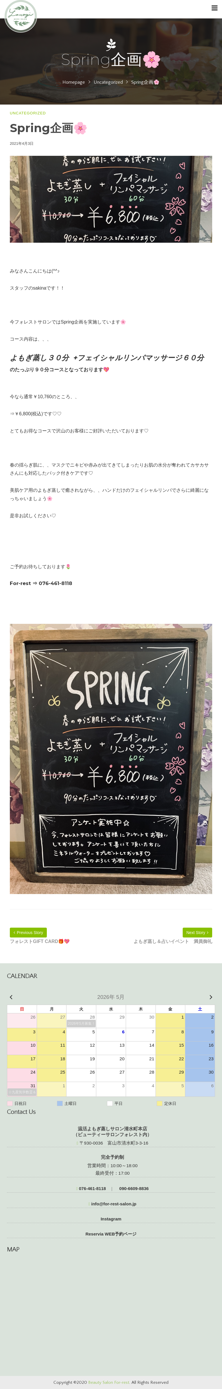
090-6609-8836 (133, 1188)
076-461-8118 (91, 1188)
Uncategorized (108, 82)
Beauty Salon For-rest (108, 1382)
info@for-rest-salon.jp (112, 1203)
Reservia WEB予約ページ (111, 1233)
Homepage (73, 82)
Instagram (111, 1218)
